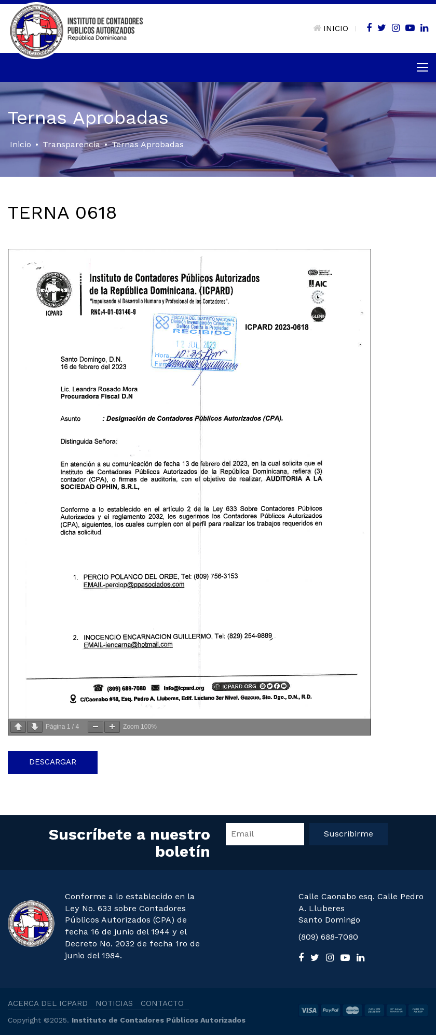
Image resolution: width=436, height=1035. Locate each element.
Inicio (20, 144)
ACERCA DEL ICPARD (48, 1003)
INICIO (330, 28)
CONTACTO (162, 1003)
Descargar (52, 762)
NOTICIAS (114, 1003)
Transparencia (71, 144)
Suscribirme (348, 834)
